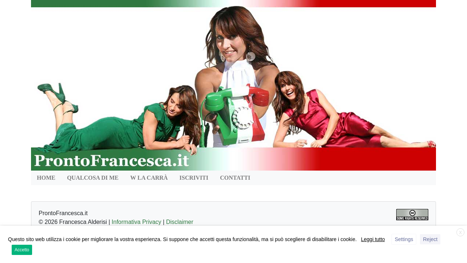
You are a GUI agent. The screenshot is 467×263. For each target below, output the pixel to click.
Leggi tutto (373, 239)
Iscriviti (194, 178)
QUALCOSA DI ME (93, 178)
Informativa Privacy (136, 222)
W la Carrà (149, 178)
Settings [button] (404, 239)
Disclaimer (179, 222)
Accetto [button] (22, 249)
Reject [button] (430, 239)
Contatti (235, 178)
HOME (46, 178)
